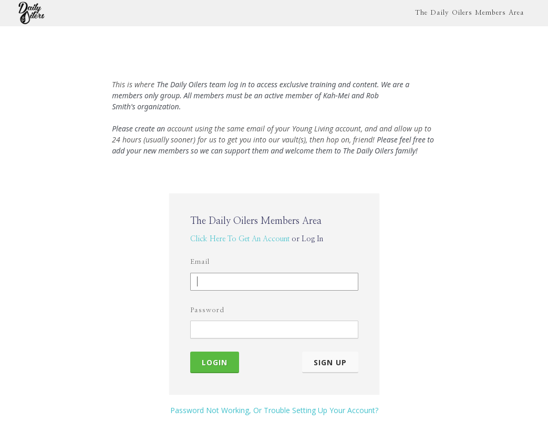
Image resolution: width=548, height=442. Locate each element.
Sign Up (330, 362)
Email (200, 262)
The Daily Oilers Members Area (469, 12)
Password (207, 310)
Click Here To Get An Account (239, 239)
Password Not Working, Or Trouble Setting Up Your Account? (274, 410)
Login (215, 362)
